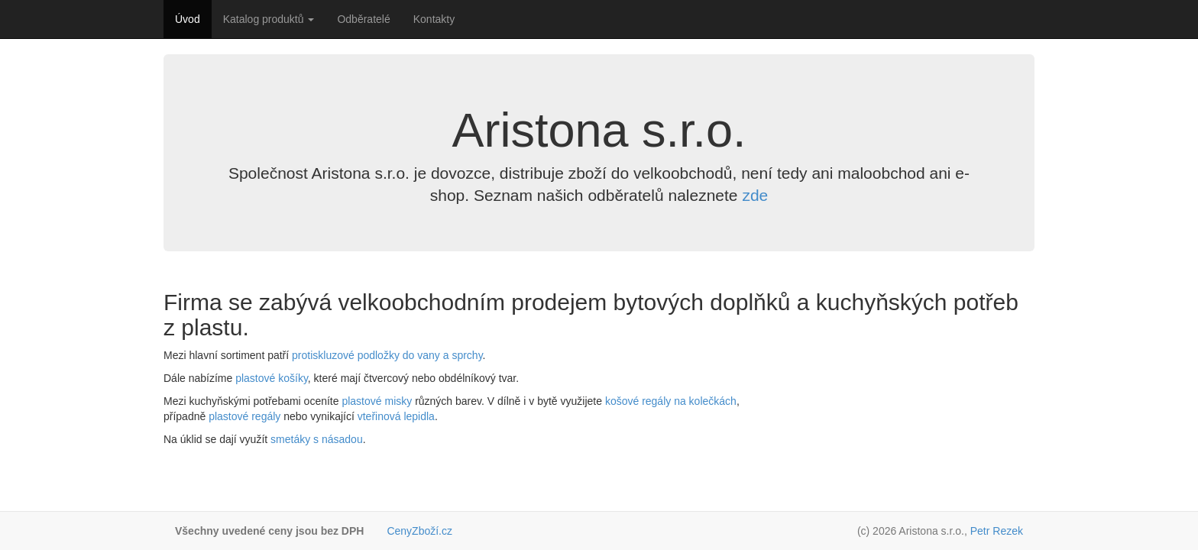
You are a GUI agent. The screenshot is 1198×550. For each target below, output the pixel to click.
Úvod (187, 19)
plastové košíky (271, 378)
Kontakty (434, 19)
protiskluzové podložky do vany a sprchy (387, 355)
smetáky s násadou (316, 439)
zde (755, 195)
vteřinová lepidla (396, 416)
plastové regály (244, 416)
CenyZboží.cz (419, 531)
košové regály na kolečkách (671, 401)
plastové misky (377, 401)
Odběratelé (363, 19)
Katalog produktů (269, 19)
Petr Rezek (996, 531)
